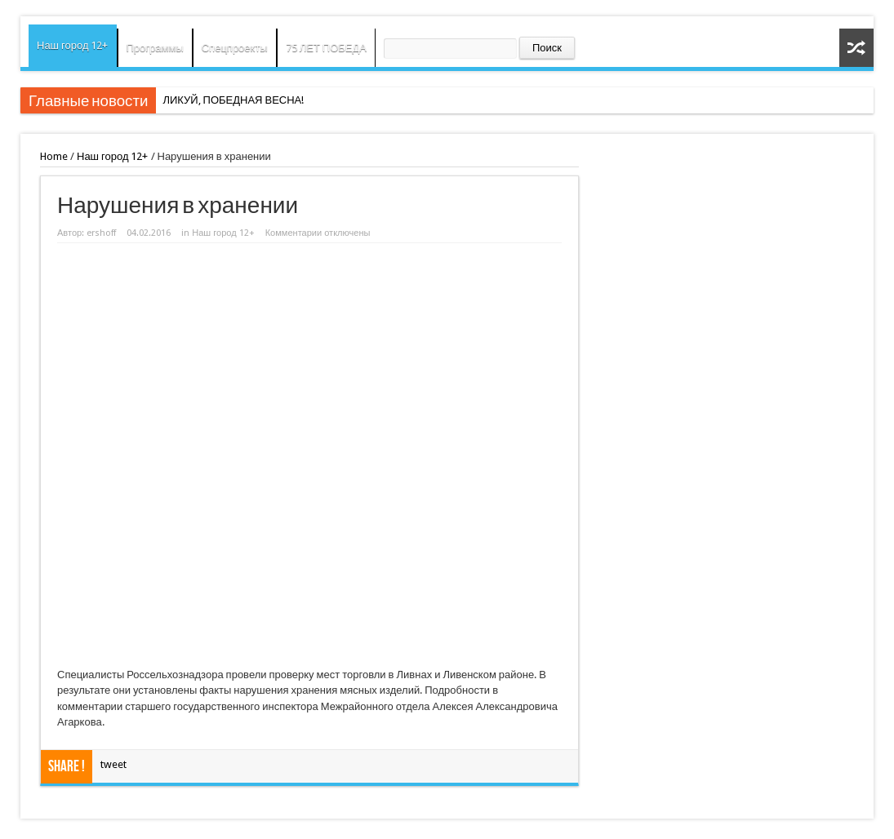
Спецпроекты (235, 48)
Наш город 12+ (73, 45)
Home (54, 156)
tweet (113, 764)
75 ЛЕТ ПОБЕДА (326, 48)
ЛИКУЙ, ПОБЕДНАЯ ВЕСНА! (233, 100)
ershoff (101, 233)
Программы (155, 48)
